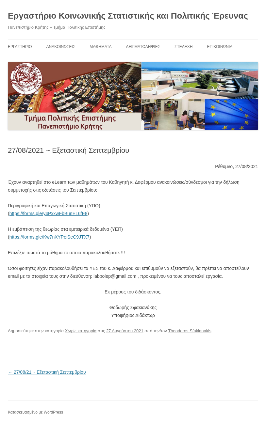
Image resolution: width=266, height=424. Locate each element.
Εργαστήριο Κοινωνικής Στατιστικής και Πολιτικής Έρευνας (128, 16)
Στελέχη (183, 46)
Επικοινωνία (219, 46)
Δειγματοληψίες (143, 46)
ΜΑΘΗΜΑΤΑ (100, 46)
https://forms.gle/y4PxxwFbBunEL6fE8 (48, 213)
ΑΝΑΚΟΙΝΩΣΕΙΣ (60, 46)
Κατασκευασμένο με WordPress (35, 412)
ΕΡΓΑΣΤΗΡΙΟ (20, 46)
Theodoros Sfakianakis (189, 330)
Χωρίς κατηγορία (81, 330)
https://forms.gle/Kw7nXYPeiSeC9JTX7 (49, 237)
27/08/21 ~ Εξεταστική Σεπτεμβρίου (47, 372)
